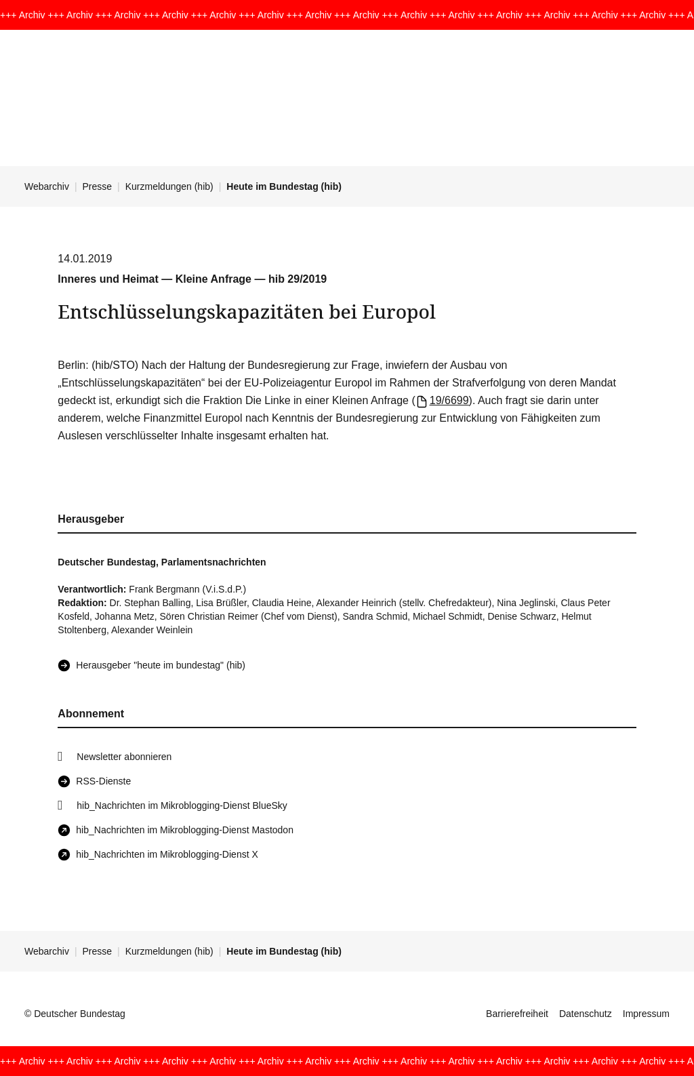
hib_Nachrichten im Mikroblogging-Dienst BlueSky (182, 805)
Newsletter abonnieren (124, 756)
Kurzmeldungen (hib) (169, 186)
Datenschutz (585, 1013)
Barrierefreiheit (517, 1013)
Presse (98, 186)
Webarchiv (46, 186)
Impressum (646, 1013)
